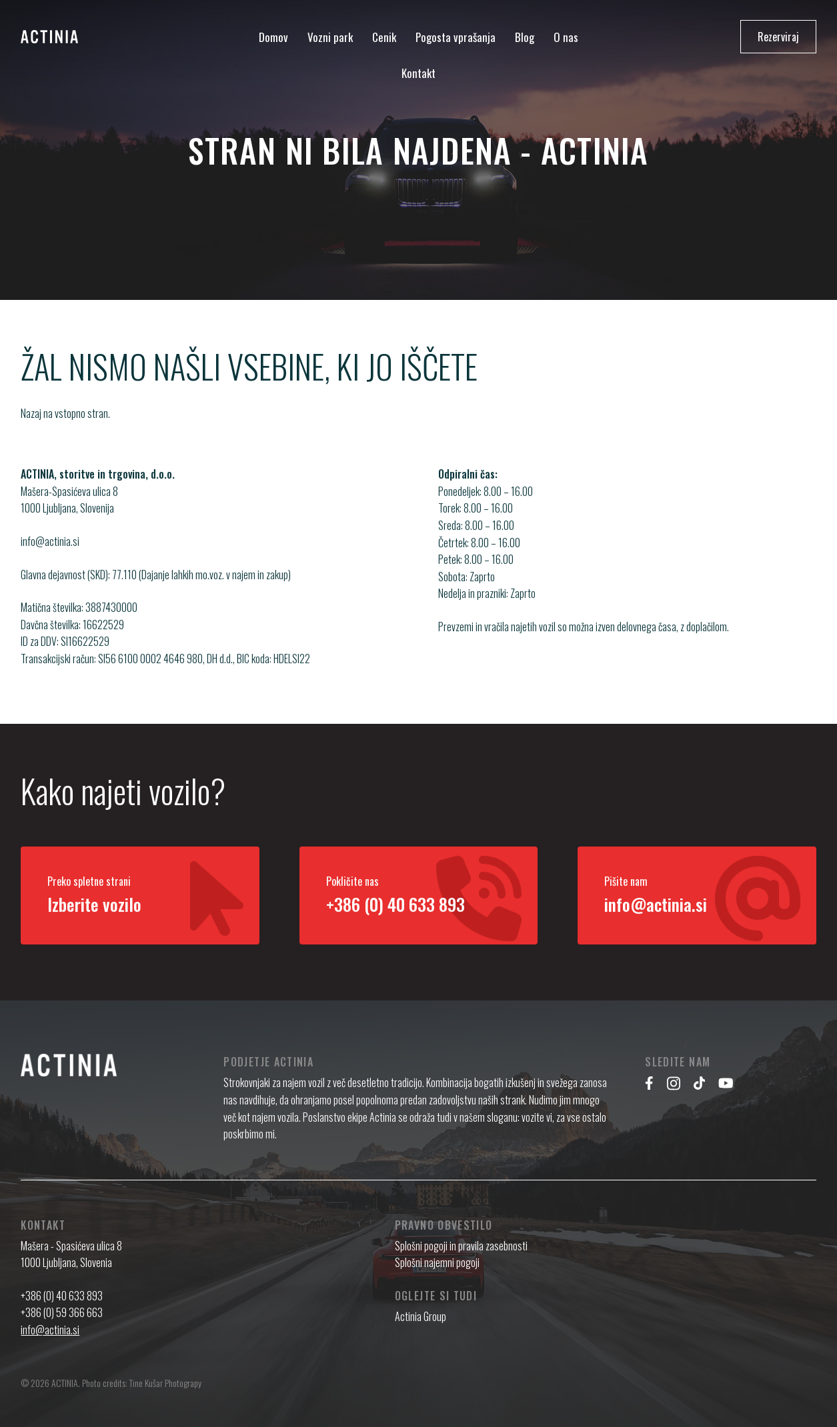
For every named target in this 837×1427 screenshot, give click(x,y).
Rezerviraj (778, 37)
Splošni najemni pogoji (437, 1262)
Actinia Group (420, 1316)
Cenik (384, 37)
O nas (566, 37)
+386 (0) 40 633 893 (62, 1296)
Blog (524, 37)
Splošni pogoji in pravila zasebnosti (461, 1246)
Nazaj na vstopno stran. (65, 413)
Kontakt (418, 73)
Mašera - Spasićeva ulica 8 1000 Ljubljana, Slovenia (71, 1254)
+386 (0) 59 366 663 (62, 1312)
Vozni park (330, 37)
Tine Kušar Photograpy (165, 1383)
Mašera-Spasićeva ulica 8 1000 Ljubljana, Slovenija (69, 514)
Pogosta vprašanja (455, 37)
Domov (273, 37)
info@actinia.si (50, 557)
